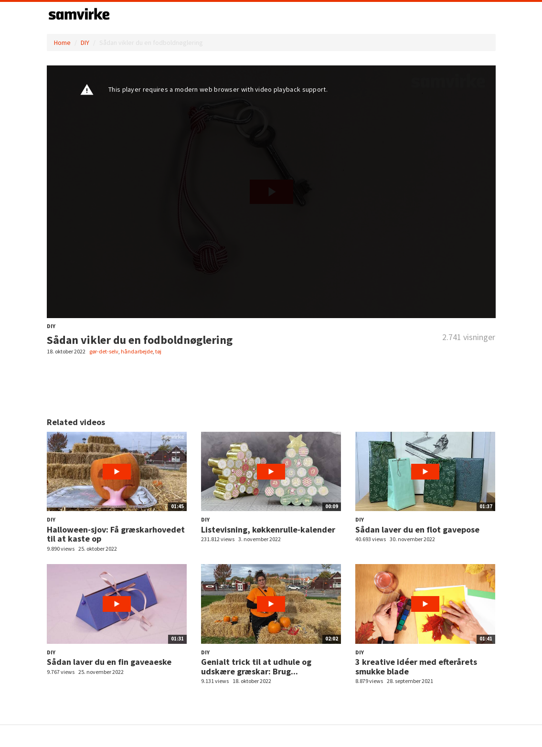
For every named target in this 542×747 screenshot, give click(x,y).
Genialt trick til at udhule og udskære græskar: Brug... (256, 666)
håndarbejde (137, 351)
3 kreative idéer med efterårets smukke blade (416, 666)
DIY (85, 42)
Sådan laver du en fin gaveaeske (109, 661)
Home (62, 42)
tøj (158, 351)
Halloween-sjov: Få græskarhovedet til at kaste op (116, 534)
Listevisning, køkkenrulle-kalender (268, 529)
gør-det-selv (103, 351)
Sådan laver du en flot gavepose (417, 529)
